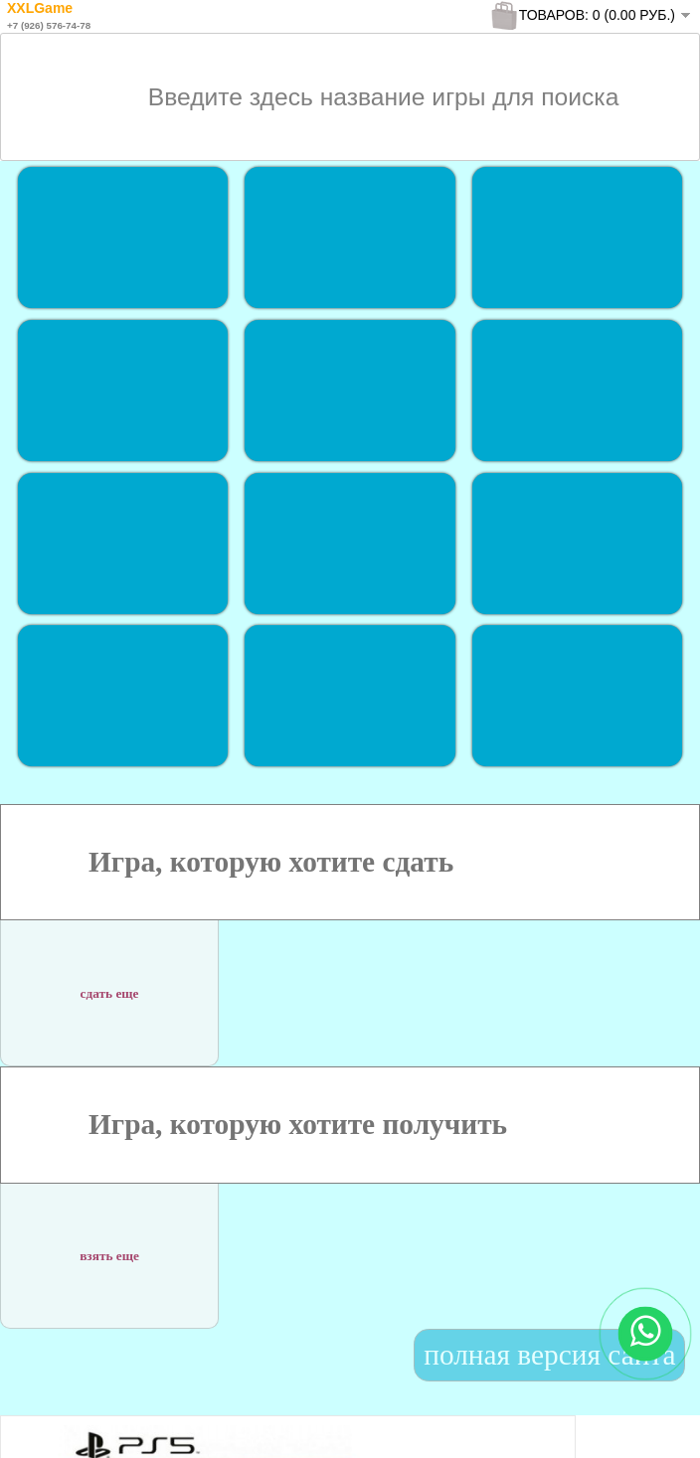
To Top (648, 1422)
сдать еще (110, 980)
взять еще (109, 1243)
